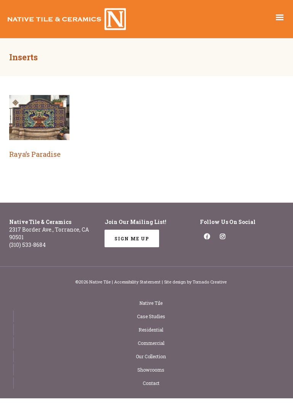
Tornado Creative (210, 282)
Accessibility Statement (137, 282)
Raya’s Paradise (35, 154)
